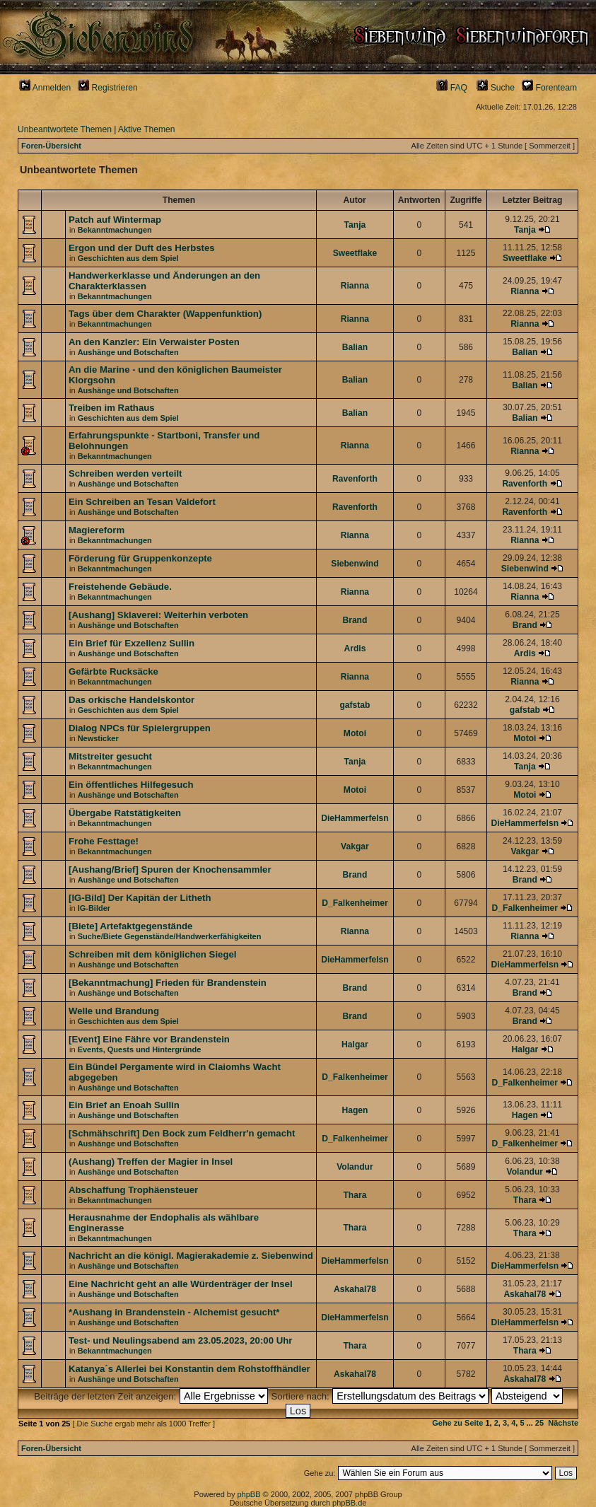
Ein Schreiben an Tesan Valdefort (142, 501)
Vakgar (355, 846)
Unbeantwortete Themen (65, 129)
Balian (355, 347)
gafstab (354, 705)
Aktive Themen (146, 129)
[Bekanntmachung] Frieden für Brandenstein (168, 982)
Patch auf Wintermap (115, 219)
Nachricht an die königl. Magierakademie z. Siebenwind (191, 1255)
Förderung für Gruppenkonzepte (140, 558)
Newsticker (98, 738)
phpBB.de (349, 1503)
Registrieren (108, 88)
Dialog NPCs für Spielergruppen (140, 728)
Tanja (355, 225)
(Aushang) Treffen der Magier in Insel (151, 1161)
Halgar (354, 1044)
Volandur (355, 1167)
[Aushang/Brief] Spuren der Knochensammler (170, 869)
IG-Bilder (94, 908)
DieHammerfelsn (354, 818)
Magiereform (96, 530)
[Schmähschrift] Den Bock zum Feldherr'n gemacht (182, 1133)
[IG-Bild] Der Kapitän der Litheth (140, 897)
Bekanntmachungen (115, 230)
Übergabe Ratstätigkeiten (125, 813)
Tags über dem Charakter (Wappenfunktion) (165, 313)
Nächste (563, 1423)
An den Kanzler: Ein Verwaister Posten (154, 342)
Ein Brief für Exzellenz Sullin (131, 643)
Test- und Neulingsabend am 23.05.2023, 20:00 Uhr (180, 1340)
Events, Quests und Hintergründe (139, 1049)
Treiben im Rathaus (112, 407)
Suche (496, 88)
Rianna (355, 286)
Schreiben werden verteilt (125, 473)
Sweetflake (355, 253)
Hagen (354, 1110)
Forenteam (549, 88)
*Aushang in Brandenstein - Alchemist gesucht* (174, 1312)
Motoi (355, 733)
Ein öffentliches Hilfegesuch (131, 784)
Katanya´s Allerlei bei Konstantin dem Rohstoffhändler (189, 1368)
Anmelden (45, 88)
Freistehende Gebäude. (120, 586)
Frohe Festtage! (104, 841)
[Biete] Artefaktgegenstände (130, 926)
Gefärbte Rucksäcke (113, 671)
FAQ (451, 88)
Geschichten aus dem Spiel (128, 258)
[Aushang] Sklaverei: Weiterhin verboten (158, 615)
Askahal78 (355, 1289)
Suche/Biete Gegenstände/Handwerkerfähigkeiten (170, 936)
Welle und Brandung (114, 1011)
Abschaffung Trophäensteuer (133, 1190)
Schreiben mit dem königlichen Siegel (152, 954)
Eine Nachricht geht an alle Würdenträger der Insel (181, 1284)
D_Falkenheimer (354, 903)
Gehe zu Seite (457, 1423)
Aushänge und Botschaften (128, 352)
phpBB (248, 1494)
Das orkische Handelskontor (131, 699)
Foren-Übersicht (51, 145)
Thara (354, 1195)
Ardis (355, 648)
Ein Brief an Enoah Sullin (124, 1105)
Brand (354, 620)
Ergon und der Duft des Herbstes (142, 248)
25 (539, 1423)
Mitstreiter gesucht (110, 756)
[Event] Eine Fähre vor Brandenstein (149, 1039)
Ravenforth (355, 479)
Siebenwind (354, 564)
